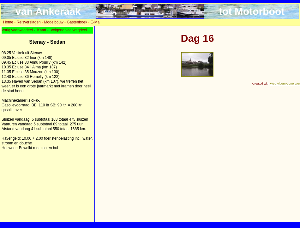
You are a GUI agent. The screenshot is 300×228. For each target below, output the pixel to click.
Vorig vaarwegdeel (17, 30)
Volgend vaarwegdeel (69, 30)
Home (8, 22)
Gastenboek (77, 22)
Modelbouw (53, 22)
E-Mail (96, 22)
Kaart (41, 30)
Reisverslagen (29, 22)
